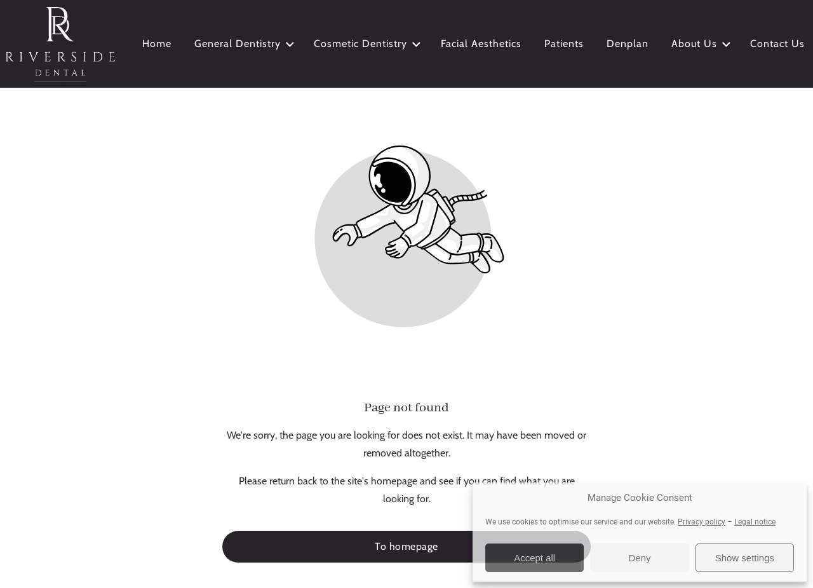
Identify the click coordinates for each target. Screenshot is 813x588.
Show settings (744, 557)
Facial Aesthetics (481, 44)
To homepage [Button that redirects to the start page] (406, 546)
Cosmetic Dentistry (368, 44)
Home (156, 44)
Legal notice (755, 521)
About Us (701, 44)
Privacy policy (701, 521)
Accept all (534, 557)
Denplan (627, 44)
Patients (564, 44)
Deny (639, 557)
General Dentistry (245, 44)
